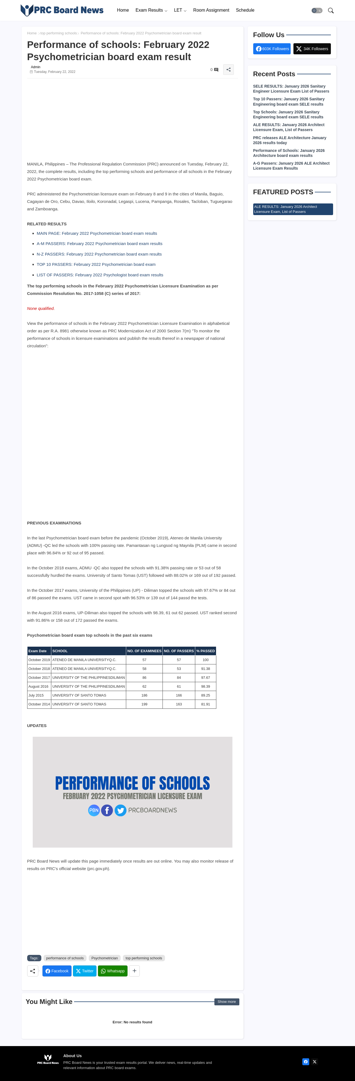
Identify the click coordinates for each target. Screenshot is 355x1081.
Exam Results (149, 10)
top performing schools (58, 33)
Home (123, 10)
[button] (317, 10)
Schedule (245, 10)
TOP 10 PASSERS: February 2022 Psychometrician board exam (96, 264)
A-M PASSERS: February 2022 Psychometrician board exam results (100, 243)
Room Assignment (211, 10)
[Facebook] (57, 971)
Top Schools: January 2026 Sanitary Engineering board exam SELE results (288, 114)
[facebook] (305, 1061)
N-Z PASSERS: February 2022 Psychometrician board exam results (99, 254)
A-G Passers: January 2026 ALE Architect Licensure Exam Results (291, 165)
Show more (227, 1002)
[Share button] (134, 971)
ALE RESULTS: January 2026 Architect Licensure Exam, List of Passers (289, 127)
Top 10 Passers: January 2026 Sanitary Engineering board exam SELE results (289, 101)
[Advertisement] (132, 121)
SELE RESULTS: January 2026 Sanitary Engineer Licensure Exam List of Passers (291, 88)
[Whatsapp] (113, 971)
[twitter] (314, 1061)
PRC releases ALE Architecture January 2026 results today (289, 140)
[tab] (123, 10)
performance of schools (65, 958)
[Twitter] (85, 971)
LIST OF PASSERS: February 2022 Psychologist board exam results (100, 274)
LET (178, 10)
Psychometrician (105, 958)
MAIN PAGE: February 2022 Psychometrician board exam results (97, 233)
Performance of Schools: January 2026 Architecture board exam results (289, 153)
